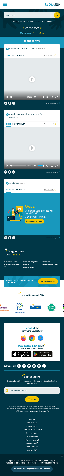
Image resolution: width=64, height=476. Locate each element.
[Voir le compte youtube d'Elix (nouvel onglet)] (34, 366)
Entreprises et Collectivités (32, 429)
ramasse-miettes (29, 268)
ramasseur (46, 262)
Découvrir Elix (32, 423)
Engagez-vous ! (32, 433)
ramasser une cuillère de (12, 266)
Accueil (26, 21)
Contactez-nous (48, 281)
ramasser (48, 21)
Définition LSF (18, 55)
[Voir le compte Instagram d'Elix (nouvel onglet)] (24, 366)
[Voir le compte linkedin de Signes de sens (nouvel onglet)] (29, 366)
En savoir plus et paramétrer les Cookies (32, 469)
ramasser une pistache (31, 262)
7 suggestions (38, 33)
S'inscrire (32, 399)
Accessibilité (32, 450)
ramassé (26, 265)
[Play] (7, 97)
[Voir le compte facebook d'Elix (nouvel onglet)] (19, 366)
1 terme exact (25, 33)
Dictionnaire (36, 21)
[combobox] (32, 15)
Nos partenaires (32, 426)
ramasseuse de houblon (50, 265)
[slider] (18, 97)
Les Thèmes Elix (32, 436)
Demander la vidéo (34, 221)
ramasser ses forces (11, 262)
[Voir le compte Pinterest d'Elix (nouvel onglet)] (44, 366)
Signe (8, 55)
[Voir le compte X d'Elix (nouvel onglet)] (39, 366)
